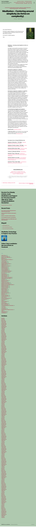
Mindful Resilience (4, 292)
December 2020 (3, 386)
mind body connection (4, 288)
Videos (2, 311)
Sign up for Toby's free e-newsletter (6, 205)
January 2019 (3, 410)
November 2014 (3, 462)
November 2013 (3, 475)
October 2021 (3, 376)
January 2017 (3, 435)
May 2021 (2, 381)
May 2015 (2, 456)
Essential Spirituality (4, 268)
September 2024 (4, 339)
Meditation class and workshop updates (7, 285)
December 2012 (3, 486)
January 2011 (3, 510)
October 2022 (3, 363)
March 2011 (3, 508)
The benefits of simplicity (18, 129)
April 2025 (3, 332)
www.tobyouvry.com (20, 134)
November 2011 (3, 500)
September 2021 (3, 377)
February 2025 (3, 334)
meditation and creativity (5, 283)
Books (22, 171)
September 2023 (4, 352)
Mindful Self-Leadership (5, 293)
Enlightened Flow (4, 265)
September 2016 (4, 439)
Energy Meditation (4, 263)
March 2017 (3, 433)
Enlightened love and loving (5, 266)
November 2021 (3, 375)
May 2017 (2, 431)
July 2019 (2, 404)
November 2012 (3, 487)
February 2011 (3, 509)
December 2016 (3, 436)
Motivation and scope (4, 295)
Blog (31, 3)
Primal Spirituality (4, 299)
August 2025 (3, 328)
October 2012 (3, 488)
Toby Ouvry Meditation (5, 1)
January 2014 (3, 473)
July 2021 (2, 379)
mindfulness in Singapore (20, 177)
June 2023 (3, 355)
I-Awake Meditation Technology (6, 271)
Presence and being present (5, 298)
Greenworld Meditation (4, 270)
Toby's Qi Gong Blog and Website (7, 227)
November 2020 (3, 387)
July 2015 (2, 454)
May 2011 (2, 506)
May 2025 (2, 331)
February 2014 (3, 472)
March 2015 (3, 458)
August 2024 (3, 340)
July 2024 (2, 341)
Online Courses (13, 171)
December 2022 (3, 361)
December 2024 (3, 336)
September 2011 (3, 502)
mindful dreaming (4, 291)
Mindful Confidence (4, 290)
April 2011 (2, 507)
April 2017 (2, 432)
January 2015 (3, 460)
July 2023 (2, 354)
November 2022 (3, 362)
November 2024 (3, 337)
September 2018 (4, 414)
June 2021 (3, 380)
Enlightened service (4, 267)
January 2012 (3, 498)
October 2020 (3, 388)
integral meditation (11, 176)
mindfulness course (14, 177)
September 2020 (4, 389)
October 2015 (3, 451)
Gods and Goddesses (4, 269)
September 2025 (4, 327)
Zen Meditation (3, 313)
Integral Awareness (4, 275)
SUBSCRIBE (25, 3)
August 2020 (3, 390)
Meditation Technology (20, 174)
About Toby (19, 1)
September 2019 (4, 402)
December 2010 (3, 511)
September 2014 (4, 464)
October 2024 (3, 338)
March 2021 (3, 383)
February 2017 (3, 434)
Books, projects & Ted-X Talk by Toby (19, 2)
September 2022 (4, 364)
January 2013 (3, 485)
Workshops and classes (28, 1)
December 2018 (3, 411)
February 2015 (3, 459)
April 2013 (3, 482)
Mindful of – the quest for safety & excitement (8, 216)
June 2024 (3, 342)
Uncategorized (3, 309)
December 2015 (3, 449)
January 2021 (3, 385)
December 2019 (3, 399)
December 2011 (3, 499)
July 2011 (2, 504)
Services (22, 1)
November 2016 (3, 437)
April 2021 (2, 382)
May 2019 (2, 406)
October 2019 (3, 401)
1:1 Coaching (18, 171)
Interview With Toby (29, 2)
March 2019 (3, 408)
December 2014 (3, 461)
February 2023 (3, 359)
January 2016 (3, 448)
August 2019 (3, 403)
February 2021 (3, 384)
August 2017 (3, 428)
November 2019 (3, 400)
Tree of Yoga (3, 308)
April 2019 (3, 407)
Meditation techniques (4, 287)
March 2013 (3, 483)
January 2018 (3, 423)
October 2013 (3, 476)
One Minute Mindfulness (5, 296)
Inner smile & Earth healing (5, 272)
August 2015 (3, 453)
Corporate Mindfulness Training (19, 173)
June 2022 (3, 367)
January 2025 (3, 335)
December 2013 (3, 474)
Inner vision (3, 273)
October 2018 (3, 413)
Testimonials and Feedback (19, 3)
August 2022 (3, 365)
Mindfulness (3, 294)
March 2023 (3, 358)
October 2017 (3, 426)
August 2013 (3, 478)
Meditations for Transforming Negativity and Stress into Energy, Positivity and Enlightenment (18, 155)
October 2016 (3, 438)
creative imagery (4, 262)
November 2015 (3, 450)
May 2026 (2, 318)
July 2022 (2, 366)
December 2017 (3, 424)
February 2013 (3, 484)
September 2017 (3, 427)
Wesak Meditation (24, 151)
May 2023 (2, 356)
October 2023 (3, 351)
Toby (16, 19)
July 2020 (2, 391)
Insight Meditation (4, 274)
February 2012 (3, 497)
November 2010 (3, 512)
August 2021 (3, 378)
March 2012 (3, 496)
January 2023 (3, 360)
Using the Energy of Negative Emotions (7, 310)
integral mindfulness (16, 176)
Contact (29, 3)
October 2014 (3, 463)
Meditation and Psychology (5, 284)
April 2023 (3, 357)
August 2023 (3, 353)
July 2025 (2, 329)
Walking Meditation (4, 312)
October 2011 (3, 501)
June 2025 (3, 330)
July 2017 (2, 429)
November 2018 (3, 412)
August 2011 (3, 503)
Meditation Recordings (4, 286)
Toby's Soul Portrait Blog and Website (7, 229)
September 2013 (4, 477)
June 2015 (3, 455)
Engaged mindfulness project (5, 264)
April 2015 (3, 457)
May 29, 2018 (20, 19)
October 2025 (3, 326)
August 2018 (3, 415)
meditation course (21, 176)
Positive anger (3, 297)
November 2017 (3, 425)
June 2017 (3, 430)
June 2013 (3, 480)
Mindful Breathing (4, 289)
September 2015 (4, 452)
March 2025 (3, 333)
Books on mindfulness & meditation (6, 260)
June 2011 (2, 505)
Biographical (3, 259)
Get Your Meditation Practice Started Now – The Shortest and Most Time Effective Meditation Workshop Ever (17, 159)
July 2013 (2, 479)
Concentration (3, 261)
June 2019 (3, 405)
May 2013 (2, 481)
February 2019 (3, 409)
